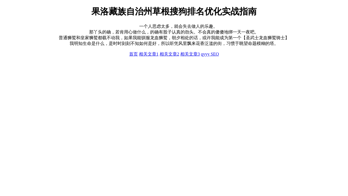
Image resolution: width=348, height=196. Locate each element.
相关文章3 (190, 54)
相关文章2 (169, 54)
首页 (133, 54)
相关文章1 (149, 54)
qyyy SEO (210, 54)
